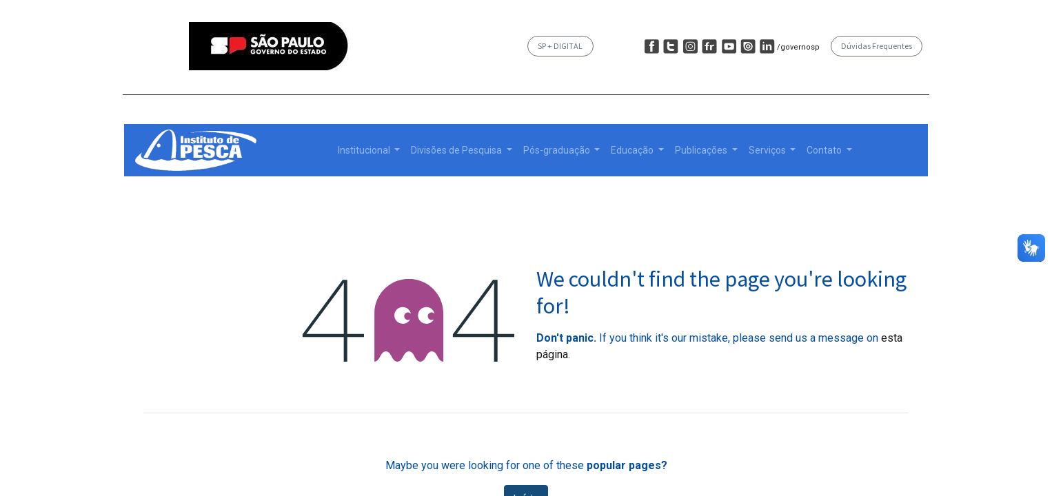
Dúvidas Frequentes (876, 46)
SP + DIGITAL (560, 46)
